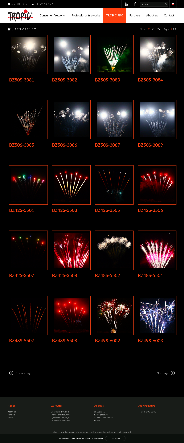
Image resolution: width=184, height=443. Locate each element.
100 (157, 29)
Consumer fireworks (53, 15)
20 (149, 29)
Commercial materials (60, 420)
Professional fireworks (86, 15)
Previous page (20, 373)
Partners (134, 15)
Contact (169, 15)
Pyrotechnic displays (60, 417)
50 (152, 29)
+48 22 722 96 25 (43, 4)
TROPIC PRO (114, 15)
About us (152, 15)
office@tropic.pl (17, 4)
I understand (115, 438)
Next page (166, 373)
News (10, 417)
